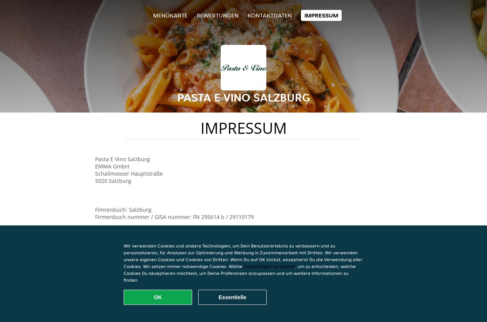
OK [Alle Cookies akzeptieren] (158, 297)
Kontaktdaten (270, 15)
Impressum (321, 15)
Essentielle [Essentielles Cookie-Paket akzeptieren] (232, 297)
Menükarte (170, 15)
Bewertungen (218, 15)
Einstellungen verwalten (269, 266)
